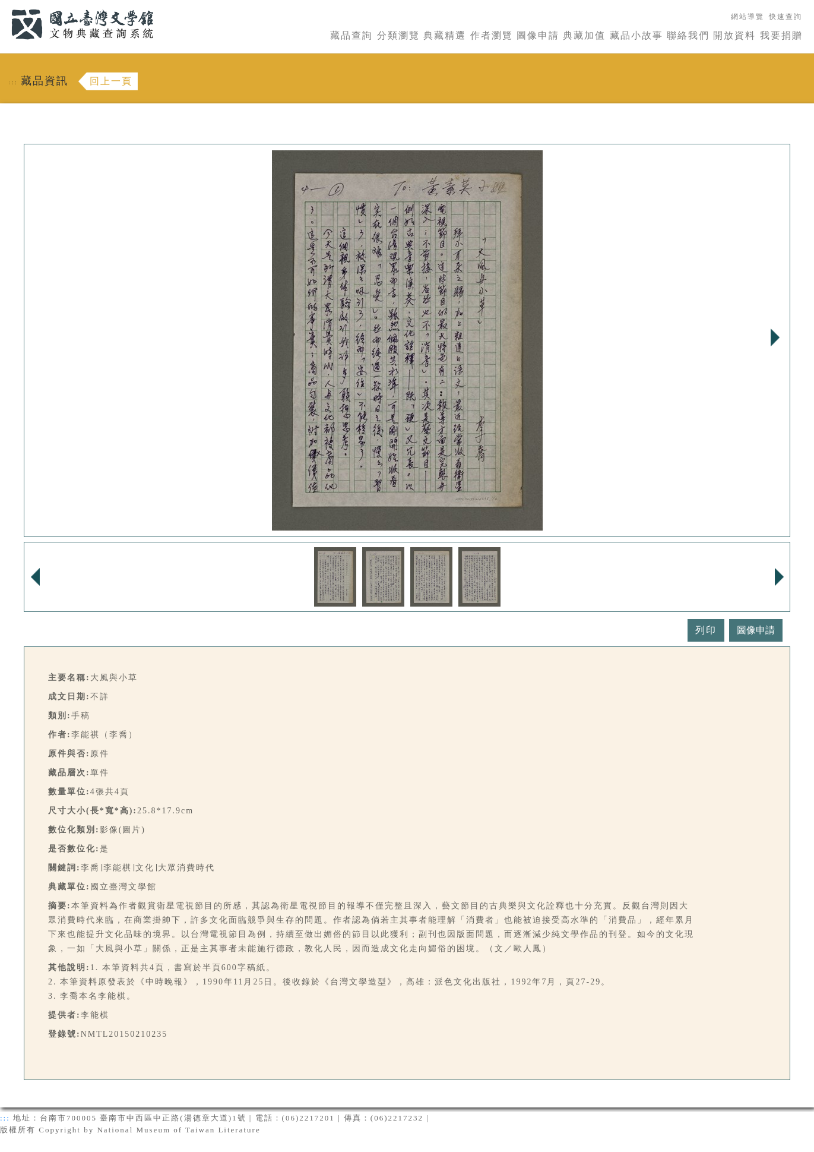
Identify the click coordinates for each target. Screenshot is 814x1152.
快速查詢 (785, 16)
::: (4, 7)
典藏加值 (584, 35)
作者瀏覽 (491, 35)
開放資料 (734, 35)
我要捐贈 (781, 35)
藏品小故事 (636, 35)
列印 (706, 630)
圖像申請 (538, 35)
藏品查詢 (351, 35)
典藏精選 (444, 35)
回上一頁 (111, 81)
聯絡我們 (688, 35)
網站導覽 (747, 16)
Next (775, 337)
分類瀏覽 (398, 35)
